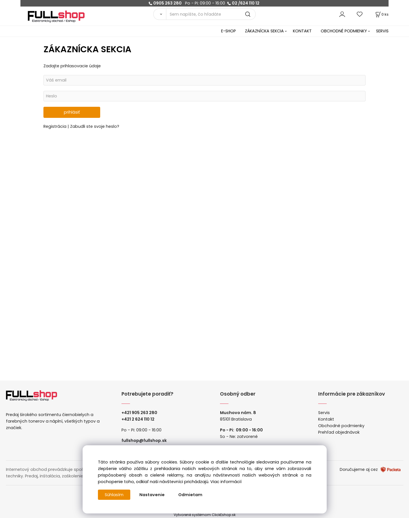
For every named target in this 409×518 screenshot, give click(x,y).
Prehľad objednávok (339, 432)
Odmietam (190, 495)
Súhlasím (114, 495)
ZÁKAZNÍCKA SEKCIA (264, 31)
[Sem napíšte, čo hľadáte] (211, 14)
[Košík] (381, 14)
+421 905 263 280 (139, 412)
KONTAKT (302, 31)
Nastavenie (152, 495)
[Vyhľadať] (159, 14)
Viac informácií (226, 481)
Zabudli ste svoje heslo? (94, 126)
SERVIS (382, 31)
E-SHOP (228, 31)
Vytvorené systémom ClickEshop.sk (205, 514)
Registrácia (55, 126)
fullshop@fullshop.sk (144, 440)
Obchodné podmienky (341, 426)
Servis (324, 412)
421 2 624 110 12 (139, 419)
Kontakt (326, 419)
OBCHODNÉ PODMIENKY (344, 31)
